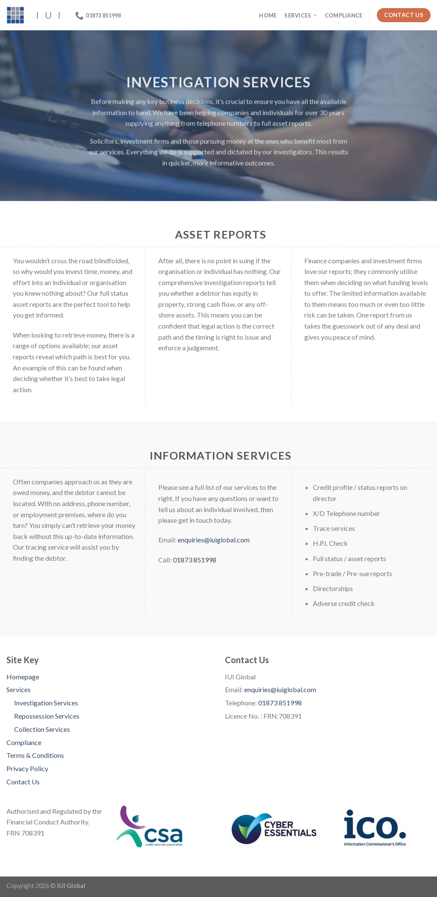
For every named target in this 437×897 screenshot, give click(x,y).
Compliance (344, 15)
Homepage (22, 677)
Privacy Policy (27, 768)
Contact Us (23, 782)
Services (300, 15)
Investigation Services (46, 703)
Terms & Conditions (35, 755)
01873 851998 (194, 560)
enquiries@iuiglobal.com (214, 540)
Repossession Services (46, 716)
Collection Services (42, 729)
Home (268, 15)
